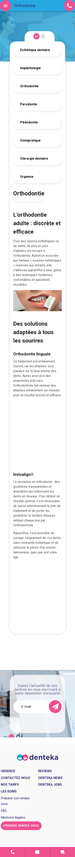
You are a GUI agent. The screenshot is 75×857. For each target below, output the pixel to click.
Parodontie (28, 104)
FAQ (4, 811)
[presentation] (42, 720)
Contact (12, 852)
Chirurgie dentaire (34, 158)
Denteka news (50, 778)
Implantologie (30, 68)
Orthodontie (29, 86)
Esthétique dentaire (35, 50)
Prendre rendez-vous (37, 852)
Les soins (9, 791)
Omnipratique (30, 140)
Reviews (45, 771)
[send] (55, 706)
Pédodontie (29, 122)
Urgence (26, 177)
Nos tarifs (10, 784)
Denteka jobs (50, 784)
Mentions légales (13, 817)
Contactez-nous (15, 778)
